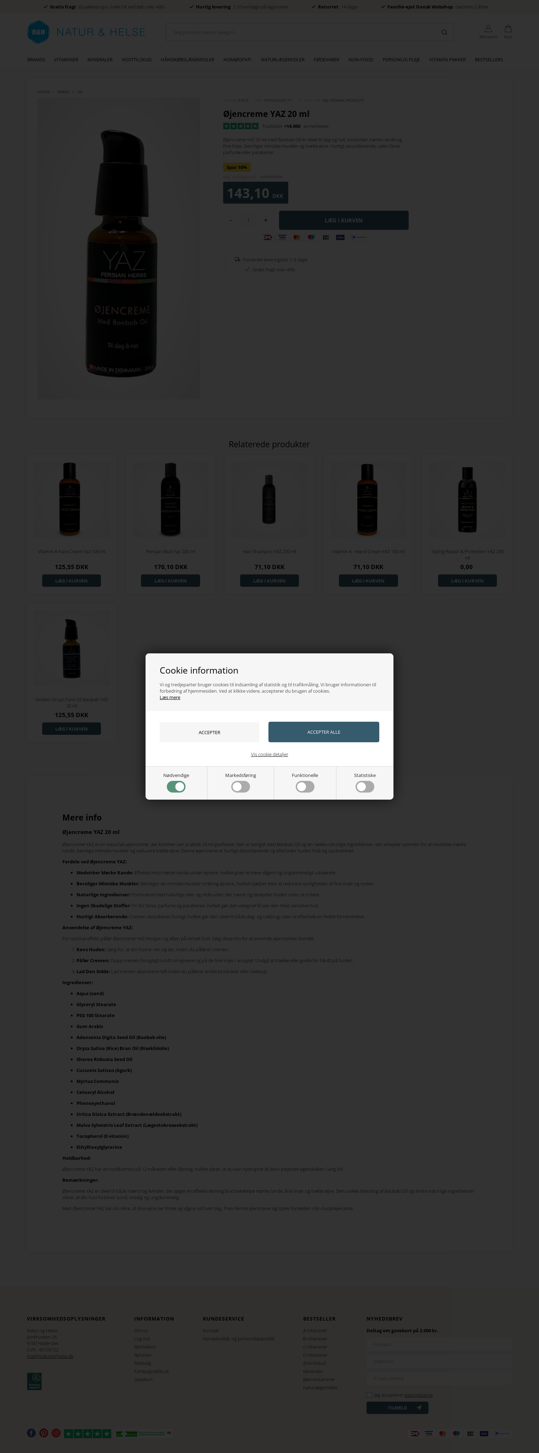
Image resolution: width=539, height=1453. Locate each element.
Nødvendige (176, 782)
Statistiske (365, 782)
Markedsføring (240, 782)
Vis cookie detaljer (269, 754)
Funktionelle (305, 782)
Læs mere (170, 697)
